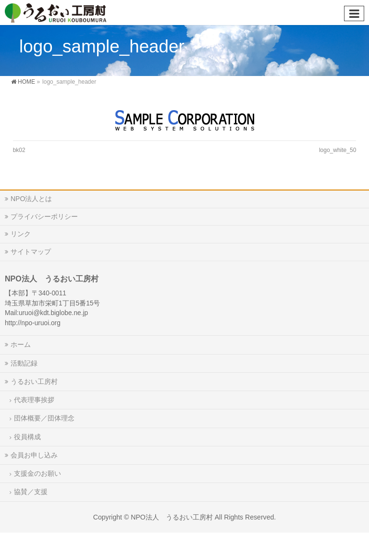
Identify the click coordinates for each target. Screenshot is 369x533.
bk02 (19, 150)
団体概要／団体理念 (44, 418)
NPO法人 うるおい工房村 (172, 517)
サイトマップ (31, 251)
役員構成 (27, 437)
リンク (21, 234)
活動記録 (24, 363)
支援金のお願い (37, 473)
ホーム (21, 344)
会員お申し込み (34, 455)
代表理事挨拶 (34, 400)
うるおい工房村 (34, 381)
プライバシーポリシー (44, 216)
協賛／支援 (31, 491)
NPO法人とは (31, 199)
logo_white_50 (337, 150)
